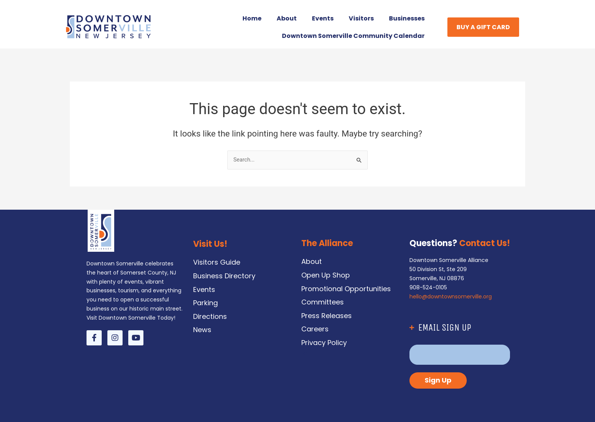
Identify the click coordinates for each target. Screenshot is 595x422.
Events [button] (323, 18)
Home (251, 18)
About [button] (287, 18)
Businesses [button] (407, 18)
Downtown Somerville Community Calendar (353, 35)
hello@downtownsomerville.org (450, 296)
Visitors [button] (361, 18)
